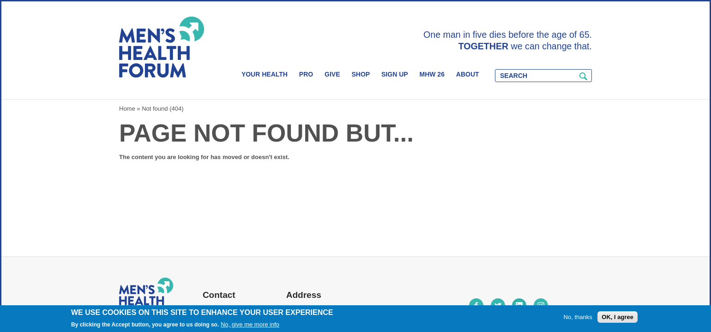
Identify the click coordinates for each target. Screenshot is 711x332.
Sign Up (394, 74)
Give (332, 74)
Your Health (264, 74)
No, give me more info (250, 324)
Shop (360, 74)
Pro (306, 74)
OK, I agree (617, 317)
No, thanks (578, 317)
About (467, 74)
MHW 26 (431, 74)
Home (127, 108)
